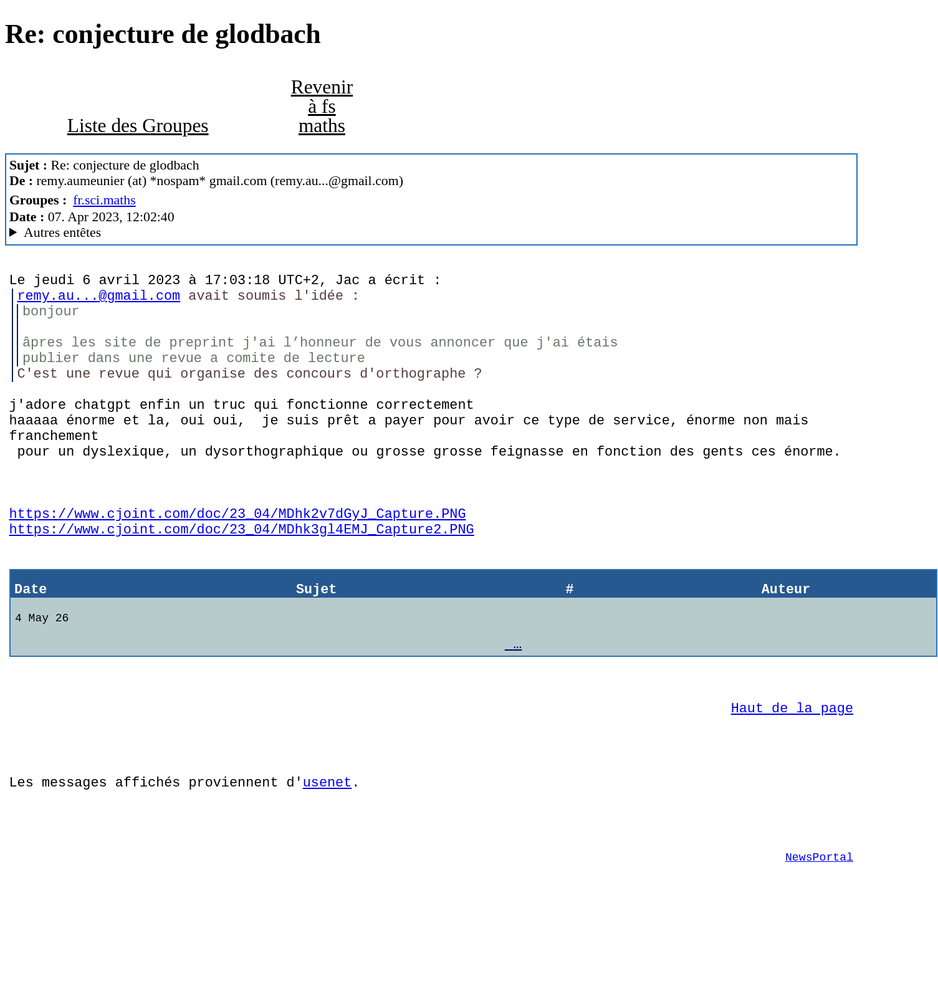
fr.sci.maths (104, 200)
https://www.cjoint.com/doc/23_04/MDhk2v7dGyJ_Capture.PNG (237, 553)
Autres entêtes (62, 232)
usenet (327, 850)
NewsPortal (819, 932)
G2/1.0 (431, 233)
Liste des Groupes (138, 125)
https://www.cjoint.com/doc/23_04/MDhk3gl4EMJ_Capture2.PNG (241, 571)
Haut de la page (792, 769)
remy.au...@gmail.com (98, 300)
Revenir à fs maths (322, 106)
